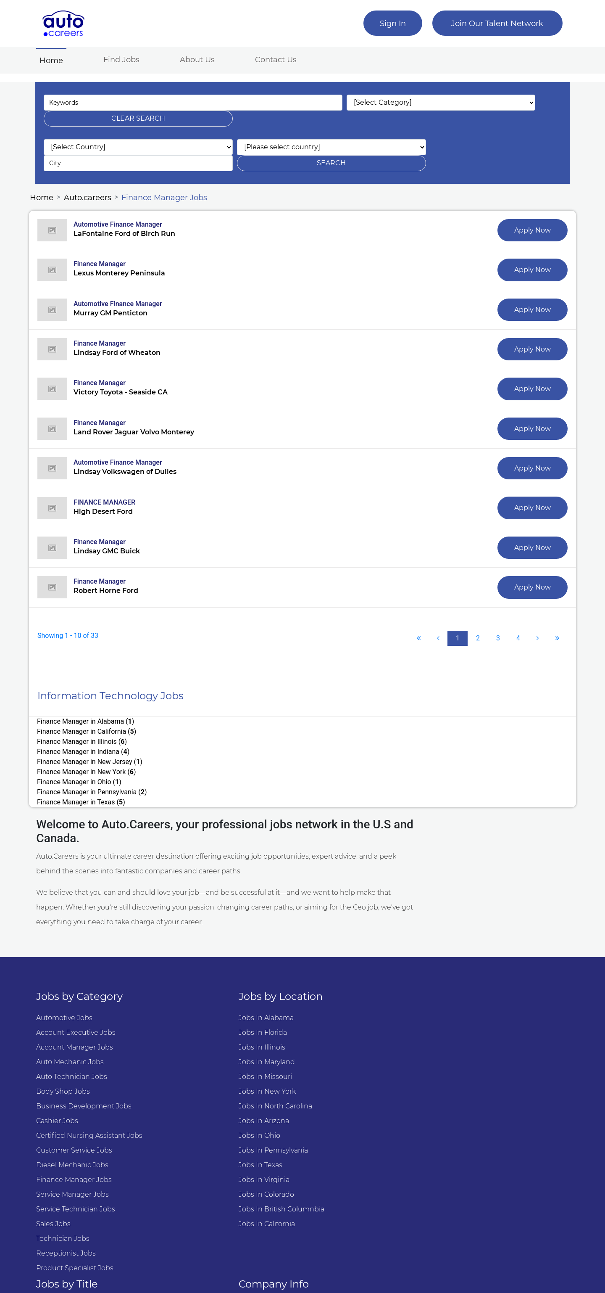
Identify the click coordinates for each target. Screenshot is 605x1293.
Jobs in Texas (197, 1102)
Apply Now (524, 198)
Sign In (387, 23)
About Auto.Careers (474, 955)
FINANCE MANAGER (111, 475)
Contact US (461, 985)
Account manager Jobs (80, 985)
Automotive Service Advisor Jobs (363, 970)
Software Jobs (332, 1014)
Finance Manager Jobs (170, 163)
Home (58, 58)
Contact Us (281, 58)
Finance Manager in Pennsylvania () (326, 726)
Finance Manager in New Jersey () (96, 715)
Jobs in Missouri (202, 1014)
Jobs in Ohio (196, 1073)
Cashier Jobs (63, 1058)
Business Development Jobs (89, 1043)
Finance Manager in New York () (321, 715)
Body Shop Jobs (69, 1029)
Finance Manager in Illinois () (89, 705)
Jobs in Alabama (203, 955)
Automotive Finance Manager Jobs (367, 985)
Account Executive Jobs (81, 970)
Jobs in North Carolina (212, 1043)
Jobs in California (204, 1161)
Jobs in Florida (200, 970)
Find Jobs (127, 58)
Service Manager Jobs (78, 1132)
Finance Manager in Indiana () (317, 705)
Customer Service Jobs (80, 1088)
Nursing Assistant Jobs (346, 1102)
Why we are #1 (467, 970)
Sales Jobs (59, 1161)
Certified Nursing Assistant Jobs (95, 1073)
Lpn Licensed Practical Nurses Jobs (367, 1088)
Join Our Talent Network (492, 23)
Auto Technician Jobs (77, 1014)
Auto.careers (93, 163)
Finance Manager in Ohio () (86, 726)
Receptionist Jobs (72, 1191)
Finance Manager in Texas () (88, 736)
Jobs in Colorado (203, 1132)
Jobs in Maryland (204, 999)
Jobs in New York (204, 1029)
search (493, 129)
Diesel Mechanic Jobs (78, 1102)
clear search (493, 100)
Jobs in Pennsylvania (210, 1088)
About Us (203, 58)
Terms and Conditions (479, 999)
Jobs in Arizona (201, 1058)
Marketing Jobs (334, 1117)
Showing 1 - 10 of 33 (74, 609)
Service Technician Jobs (81, 1146)
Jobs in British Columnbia (218, 1146)
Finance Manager (106, 232)
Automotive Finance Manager (124, 192)
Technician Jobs (68, 1176)
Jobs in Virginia (201, 1117)
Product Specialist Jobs (80, 1205)
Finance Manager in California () (321, 695)
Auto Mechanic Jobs (76, 999)
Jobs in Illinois (199, 985)
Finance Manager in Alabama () (92, 695)
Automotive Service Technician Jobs (369, 955)
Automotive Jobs (70, 955)
